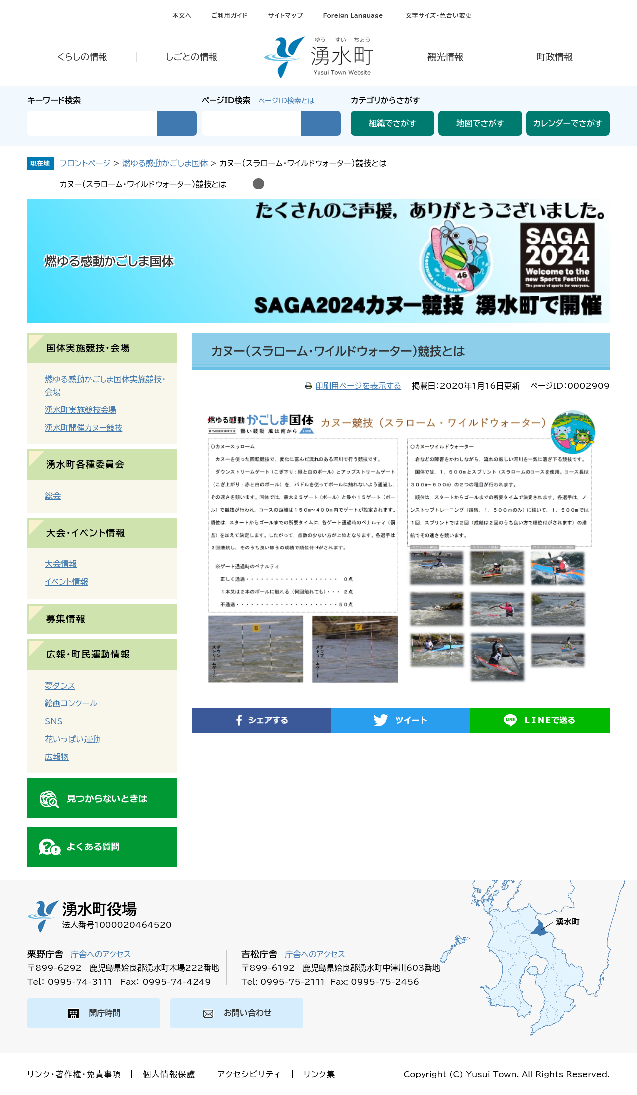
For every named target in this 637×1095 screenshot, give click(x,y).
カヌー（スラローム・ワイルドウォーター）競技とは (143, 184)
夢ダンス (60, 686)
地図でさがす (480, 123)
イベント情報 (66, 582)
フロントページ (85, 163)
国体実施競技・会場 (88, 347)
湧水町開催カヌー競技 (83, 428)
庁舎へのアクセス (101, 954)
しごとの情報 (191, 56)
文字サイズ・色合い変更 (439, 15)
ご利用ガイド (230, 15)
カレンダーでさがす (568, 123)
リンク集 (319, 1074)
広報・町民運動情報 (88, 654)
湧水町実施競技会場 (80, 410)
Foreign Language (353, 15)
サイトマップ (285, 15)
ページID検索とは (286, 100)
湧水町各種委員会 (85, 464)
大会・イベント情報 (86, 532)
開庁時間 (105, 1013)
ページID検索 (226, 100)
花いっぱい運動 (72, 739)
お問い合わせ (248, 1013)
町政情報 (555, 56)
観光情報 (445, 56)
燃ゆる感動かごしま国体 (165, 163)
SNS (54, 721)
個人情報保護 (169, 1074)
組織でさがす (393, 123)
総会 (53, 496)
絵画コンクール (71, 703)
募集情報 (66, 618)
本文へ (182, 15)
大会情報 (61, 564)
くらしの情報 (82, 56)
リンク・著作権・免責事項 (74, 1074)
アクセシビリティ (249, 1074)
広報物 (57, 757)
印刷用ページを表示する (358, 386)
